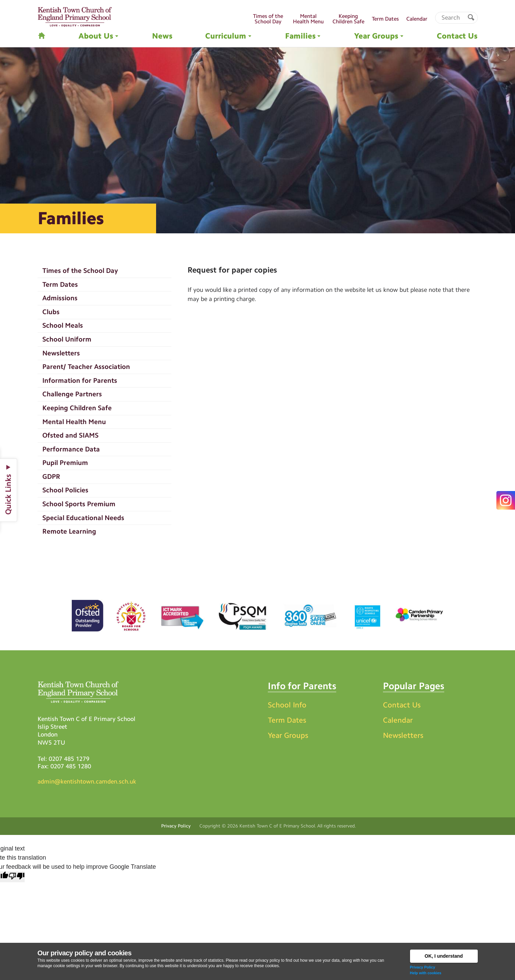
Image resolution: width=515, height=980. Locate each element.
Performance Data (71, 449)
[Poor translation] (16, 876)
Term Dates (60, 284)
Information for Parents (79, 380)
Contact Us (402, 705)
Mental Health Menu (74, 422)
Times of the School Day (80, 270)
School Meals (62, 325)
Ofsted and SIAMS (70, 435)
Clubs (51, 312)
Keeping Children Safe (77, 408)
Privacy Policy (422, 967)
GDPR (51, 476)
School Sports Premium (78, 504)
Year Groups (288, 735)
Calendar (398, 720)
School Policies (65, 490)
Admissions (60, 298)
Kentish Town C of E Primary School (277, 826)
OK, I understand (444, 956)
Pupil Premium (65, 463)
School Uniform (66, 339)
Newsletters (61, 353)
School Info (287, 705)
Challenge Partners (72, 394)
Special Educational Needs (83, 518)
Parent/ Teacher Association (86, 367)
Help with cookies (426, 973)
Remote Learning (69, 531)
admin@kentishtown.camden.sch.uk (87, 781)
